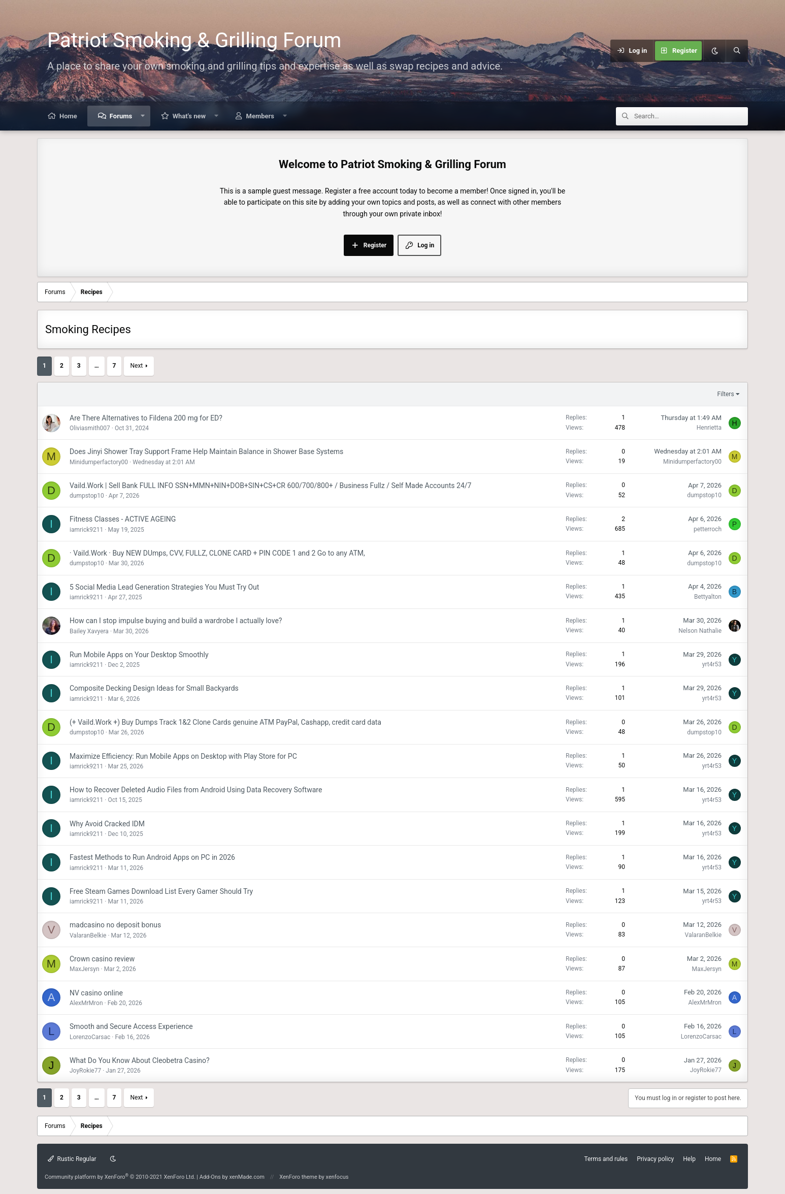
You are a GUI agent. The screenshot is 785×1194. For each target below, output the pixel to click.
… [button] (96, 365)
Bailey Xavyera (89, 631)
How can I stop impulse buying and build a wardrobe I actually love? (176, 621)
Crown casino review (102, 959)
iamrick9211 (86, 529)
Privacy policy (655, 1159)
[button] (143, 116)
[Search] (737, 51)
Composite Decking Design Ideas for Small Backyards (154, 688)
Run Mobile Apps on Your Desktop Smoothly (139, 655)
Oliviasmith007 (90, 428)
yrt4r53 (712, 664)
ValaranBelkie (88, 935)
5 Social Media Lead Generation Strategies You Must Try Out (164, 587)
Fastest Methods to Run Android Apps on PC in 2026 (152, 857)
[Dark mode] (714, 51)
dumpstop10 (87, 495)
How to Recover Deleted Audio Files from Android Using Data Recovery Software (196, 790)
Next (136, 365)
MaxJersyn (85, 969)
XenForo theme (298, 1177)
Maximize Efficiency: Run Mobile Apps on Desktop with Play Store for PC (183, 756)
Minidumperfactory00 (99, 462)
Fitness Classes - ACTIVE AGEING (123, 519)
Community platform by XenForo (120, 1177)
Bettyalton (708, 596)
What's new (189, 116)
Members (260, 116)
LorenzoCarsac (90, 1037)
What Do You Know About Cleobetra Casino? (140, 1060)
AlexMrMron (86, 1003)
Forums (121, 116)
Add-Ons (210, 1177)
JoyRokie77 (85, 1070)
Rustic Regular (72, 1159)
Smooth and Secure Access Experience (131, 1026)
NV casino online (96, 993)
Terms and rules (606, 1159)
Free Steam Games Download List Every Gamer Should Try (161, 891)
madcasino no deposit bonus (115, 925)
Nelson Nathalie (700, 630)
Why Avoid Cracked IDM (107, 824)
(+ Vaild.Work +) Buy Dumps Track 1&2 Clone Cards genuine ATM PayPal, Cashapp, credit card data (225, 722)
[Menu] (561, 50)
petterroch (708, 529)
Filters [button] (725, 394)
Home (68, 116)
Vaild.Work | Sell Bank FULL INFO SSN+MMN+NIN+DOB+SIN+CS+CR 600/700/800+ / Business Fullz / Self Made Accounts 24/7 (270, 485)
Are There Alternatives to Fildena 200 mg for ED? (146, 418)
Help (689, 1159)
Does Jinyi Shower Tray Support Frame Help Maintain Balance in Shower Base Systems (206, 451)
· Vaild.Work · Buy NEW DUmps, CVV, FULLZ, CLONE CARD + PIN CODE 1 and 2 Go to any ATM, (217, 553)
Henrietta (709, 427)
